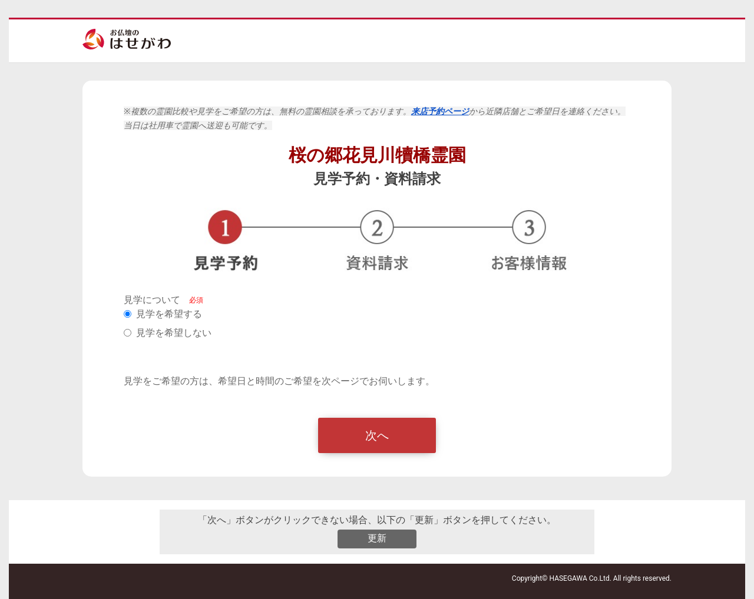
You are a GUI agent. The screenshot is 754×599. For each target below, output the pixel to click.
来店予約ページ (440, 111)
